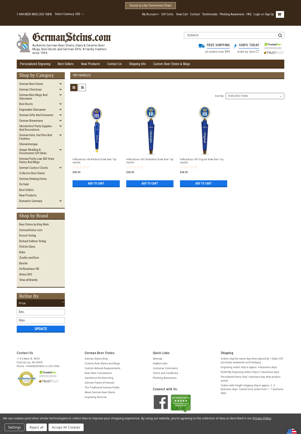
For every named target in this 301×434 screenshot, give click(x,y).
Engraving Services (96, 397)
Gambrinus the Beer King (99, 377)
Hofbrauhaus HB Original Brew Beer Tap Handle (201, 161)
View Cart (182, 14)
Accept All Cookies (66, 427)
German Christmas (30, 89)
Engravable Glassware (32, 109)
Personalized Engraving (35, 64)
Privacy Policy (262, 418)
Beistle (23, 263)
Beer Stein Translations (98, 373)
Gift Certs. (167, 14)
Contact (195, 14)
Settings (14, 427)
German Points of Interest (99, 382)
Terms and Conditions (165, 373)
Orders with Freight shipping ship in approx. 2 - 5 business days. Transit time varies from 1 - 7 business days (252, 389)
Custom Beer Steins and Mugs (102, 363)
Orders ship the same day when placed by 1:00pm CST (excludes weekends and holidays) (252, 360)
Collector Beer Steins (32, 173)
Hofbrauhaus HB (29, 269)
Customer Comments (165, 368)
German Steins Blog (96, 358)
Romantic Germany (30, 201)
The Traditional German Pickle (102, 387)
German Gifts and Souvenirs (36, 115)
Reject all (36, 427)
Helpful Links (160, 363)
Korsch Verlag (27, 235)
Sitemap (157, 358)
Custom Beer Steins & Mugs (171, 64)
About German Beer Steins (100, 392)
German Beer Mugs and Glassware (33, 96)
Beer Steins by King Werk (34, 224)
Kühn (22, 252)
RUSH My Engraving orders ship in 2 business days (250, 372)
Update (41, 328)
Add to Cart (96, 183)
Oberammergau (28, 144)
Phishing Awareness (232, 14)
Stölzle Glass (27, 246)
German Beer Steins (31, 84)
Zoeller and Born (29, 258)
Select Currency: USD (69, 14)
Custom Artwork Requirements (102, 368)
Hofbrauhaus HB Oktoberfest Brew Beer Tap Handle (149, 161)
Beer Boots (26, 104)
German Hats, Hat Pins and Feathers (35, 137)
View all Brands (28, 280)
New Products (90, 64)
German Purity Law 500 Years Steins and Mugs (36, 160)
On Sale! (24, 184)
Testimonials (210, 14)
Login (257, 14)
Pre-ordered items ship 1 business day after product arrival (251, 378)
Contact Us (114, 64)
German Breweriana (31, 121)
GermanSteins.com (30, 230)
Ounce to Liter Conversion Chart (150, 5)
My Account (150, 14)
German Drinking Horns (33, 179)
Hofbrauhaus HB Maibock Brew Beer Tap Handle (94, 161)
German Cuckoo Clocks (33, 168)
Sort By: (219, 95)
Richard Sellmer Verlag (32, 241)
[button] (41, 303)
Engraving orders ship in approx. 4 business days (249, 367)
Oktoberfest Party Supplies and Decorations (35, 128)
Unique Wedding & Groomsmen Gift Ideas (33, 151)
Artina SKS (25, 274)
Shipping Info (137, 64)
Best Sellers (66, 64)
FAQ (248, 14)
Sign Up (269, 14)
